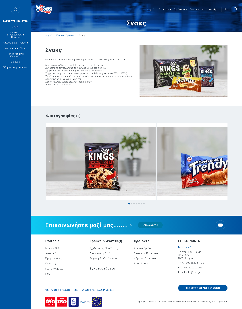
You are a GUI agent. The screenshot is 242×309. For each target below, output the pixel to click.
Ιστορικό (50, 253)
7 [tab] (144, 204)
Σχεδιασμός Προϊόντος (104, 248)
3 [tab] (134, 204)
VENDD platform (219, 302)
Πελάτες (50, 263)
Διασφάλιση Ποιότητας (104, 253)
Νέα (47, 273)
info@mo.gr (193, 272)
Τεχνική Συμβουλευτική (104, 258)
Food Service (142, 263)
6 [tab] (141, 204)
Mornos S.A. (52, 248)
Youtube (220, 225)
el (225, 9)
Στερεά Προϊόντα (144, 248)
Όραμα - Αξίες (53, 258)
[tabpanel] (100, 161)
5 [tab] (139, 204)
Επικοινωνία (150, 225)
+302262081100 (194, 262)
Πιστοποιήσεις (54, 268)
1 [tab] (129, 204)
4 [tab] (136, 204)
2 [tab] (131, 204)
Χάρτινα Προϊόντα (145, 258)
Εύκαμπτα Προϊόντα (15, 20)
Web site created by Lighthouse (183, 302)
